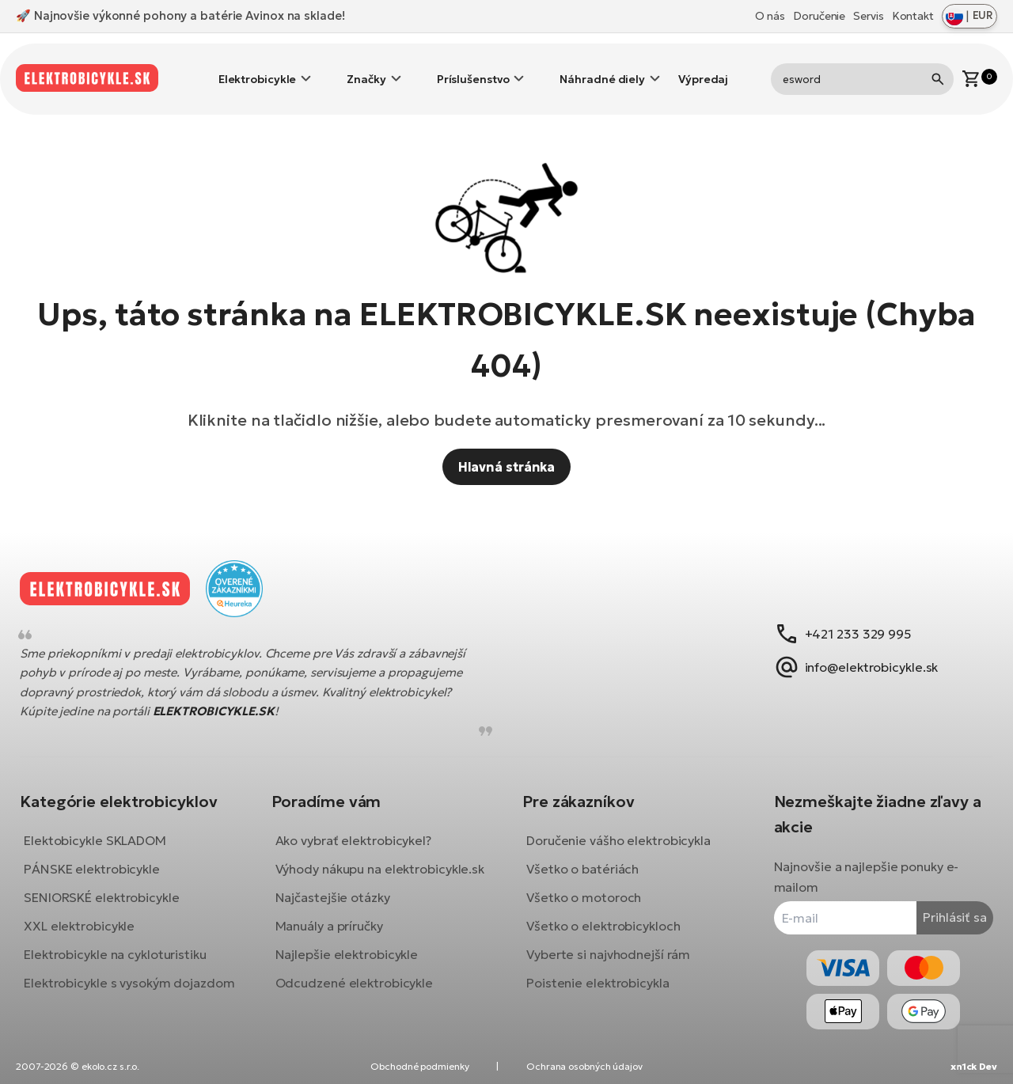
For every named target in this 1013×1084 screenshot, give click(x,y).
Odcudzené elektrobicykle (360, 991)
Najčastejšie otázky (338, 906)
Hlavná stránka (507, 443)
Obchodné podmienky (419, 1066)
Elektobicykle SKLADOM (107, 828)
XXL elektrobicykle (91, 914)
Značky (366, 67)
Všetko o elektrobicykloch (603, 914)
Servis (868, 16)
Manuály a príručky (335, 934)
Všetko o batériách (582, 857)
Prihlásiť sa (943, 905)
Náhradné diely (602, 67)
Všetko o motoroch (583, 885)
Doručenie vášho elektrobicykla (618, 828)
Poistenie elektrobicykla (598, 971)
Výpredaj (703, 67)
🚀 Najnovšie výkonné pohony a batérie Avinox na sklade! (180, 15)
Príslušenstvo (473, 67)
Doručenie (819, 16)
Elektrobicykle (257, 67)
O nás (770, 16)
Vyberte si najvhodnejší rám (608, 942)
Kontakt (913, 16)
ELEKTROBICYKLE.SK (225, 699)
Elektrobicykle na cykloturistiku (127, 942)
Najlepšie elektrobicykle (352, 963)
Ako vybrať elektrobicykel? (359, 828)
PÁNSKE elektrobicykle (104, 857)
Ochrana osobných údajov (584, 1066)
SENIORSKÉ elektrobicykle (114, 885)
